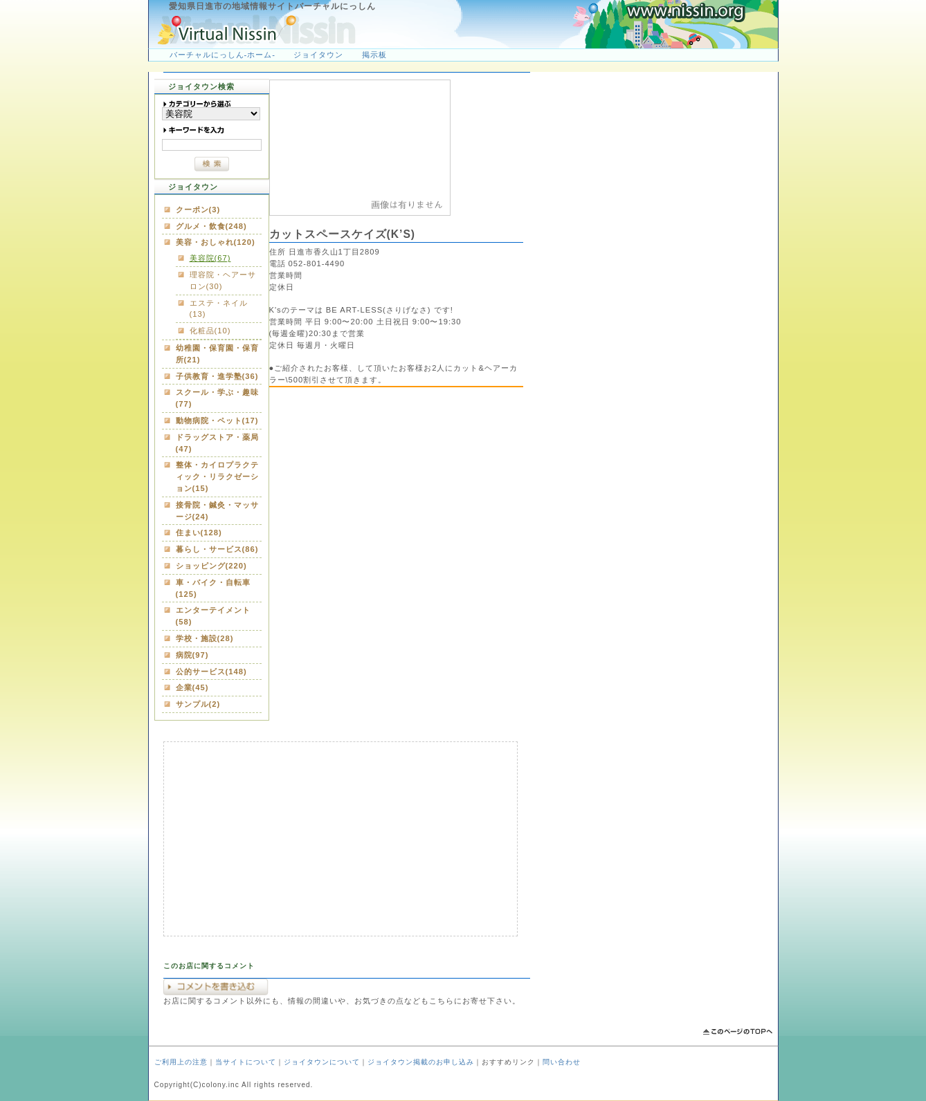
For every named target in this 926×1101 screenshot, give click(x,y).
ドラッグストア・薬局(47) (217, 443)
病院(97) (192, 655)
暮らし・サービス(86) (217, 549)
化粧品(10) (210, 330)
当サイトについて (245, 1062)
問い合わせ (562, 1062)
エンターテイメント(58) (213, 616)
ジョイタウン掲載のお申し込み (420, 1062)
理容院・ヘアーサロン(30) (223, 280)
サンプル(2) (198, 704)
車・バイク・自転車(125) (213, 588)
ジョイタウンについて (322, 1062)
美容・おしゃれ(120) (215, 242)
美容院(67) (210, 258)
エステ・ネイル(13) (219, 309)
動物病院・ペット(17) (217, 420)
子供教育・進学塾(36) (217, 376)
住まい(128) (199, 532)
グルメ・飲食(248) (211, 226)
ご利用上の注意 (181, 1062)
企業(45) (192, 687)
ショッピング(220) (211, 566)
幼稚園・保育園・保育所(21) (217, 354)
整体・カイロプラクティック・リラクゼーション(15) (217, 476)
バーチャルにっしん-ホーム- (222, 54)
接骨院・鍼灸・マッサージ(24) (217, 511)
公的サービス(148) (211, 671)
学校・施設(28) (205, 638)
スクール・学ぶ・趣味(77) (217, 398)
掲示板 (374, 54)
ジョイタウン (318, 54)
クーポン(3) (198, 209)
